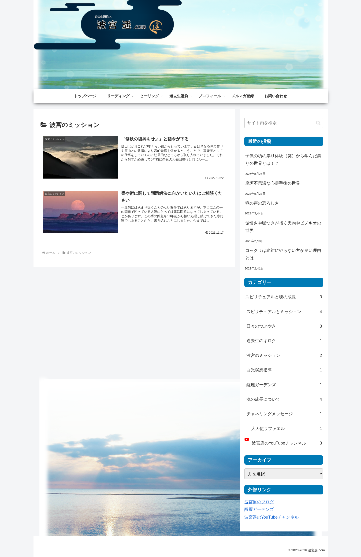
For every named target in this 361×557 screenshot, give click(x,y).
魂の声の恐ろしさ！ (264, 203)
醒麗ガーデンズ (259, 509)
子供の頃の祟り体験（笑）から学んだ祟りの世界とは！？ (283, 159)
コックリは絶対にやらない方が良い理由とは (283, 254)
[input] (283, 123)
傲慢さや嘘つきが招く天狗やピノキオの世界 (283, 227)
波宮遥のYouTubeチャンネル (271, 517)
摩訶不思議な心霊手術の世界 (272, 183)
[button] (318, 123)
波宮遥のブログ (259, 502)
